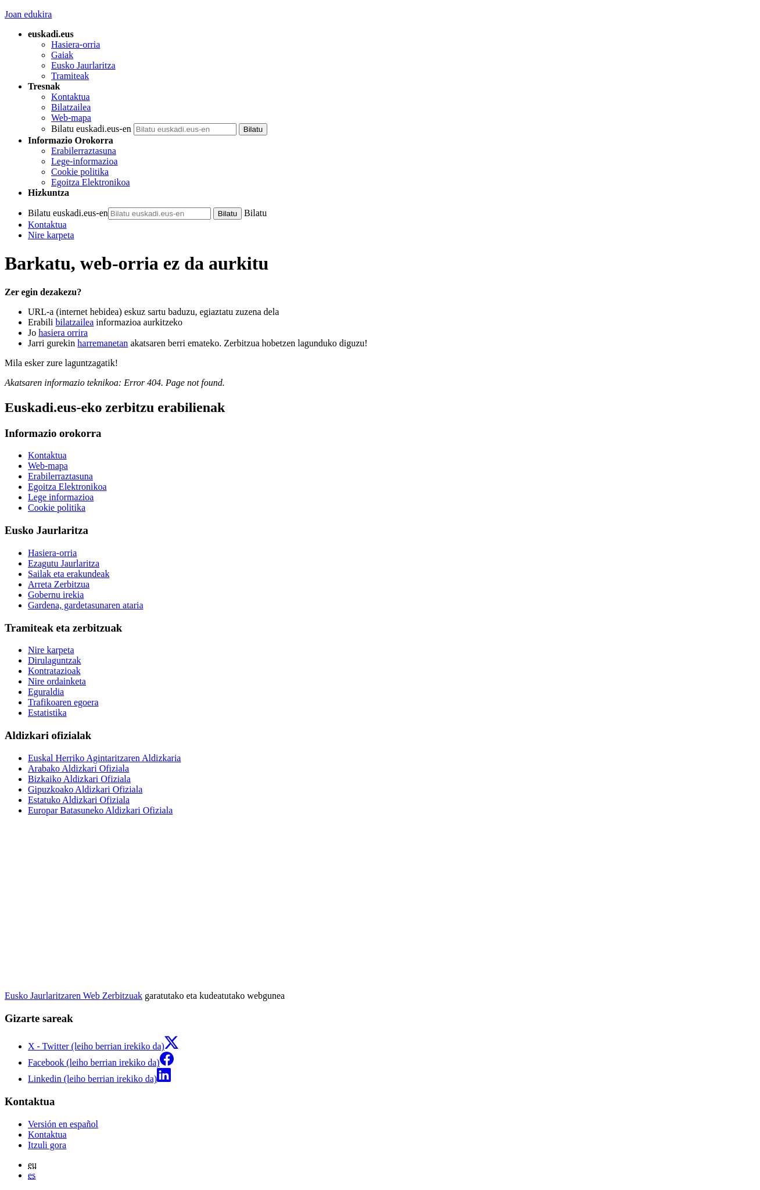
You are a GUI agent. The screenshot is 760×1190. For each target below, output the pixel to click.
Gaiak (62, 55)
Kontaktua (70, 97)
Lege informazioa (61, 497)
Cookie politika (80, 172)
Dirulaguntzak (54, 660)
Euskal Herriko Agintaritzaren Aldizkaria (104, 758)
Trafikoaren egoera (63, 702)
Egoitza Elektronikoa (90, 182)
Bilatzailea (71, 107)
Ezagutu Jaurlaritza (63, 563)
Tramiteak (70, 76)
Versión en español (63, 1124)
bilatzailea (75, 322)
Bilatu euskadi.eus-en (91, 129)
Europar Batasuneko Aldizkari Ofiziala (100, 810)
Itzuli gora (47, 1145)
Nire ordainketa (57, 681)
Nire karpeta (51, 235)
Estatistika (47, 713)
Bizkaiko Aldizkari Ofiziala (79, 779)
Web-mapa (71, 118)
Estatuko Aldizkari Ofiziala (79, 800)
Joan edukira (28, 14)
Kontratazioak (54, 671)
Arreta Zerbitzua (58, 584)
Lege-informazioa (84, 161)
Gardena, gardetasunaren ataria (86, 605)
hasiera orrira (63, 333)
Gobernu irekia (56, 595)
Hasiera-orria (75, 44)
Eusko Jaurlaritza (83, 65)
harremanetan (102, 343)
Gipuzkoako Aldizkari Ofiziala (85, 789)
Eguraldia (46, 692)
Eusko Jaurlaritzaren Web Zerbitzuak (73, 996)
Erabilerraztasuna (83, 151)
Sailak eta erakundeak (68, 574)
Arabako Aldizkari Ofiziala (78, 768)
